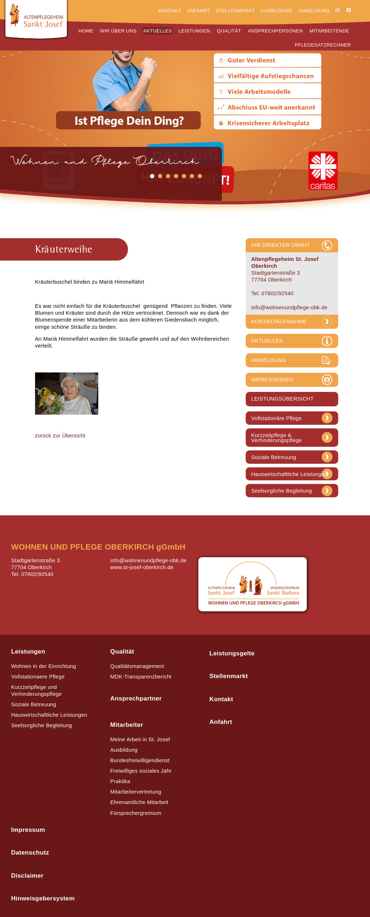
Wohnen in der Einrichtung (43, 666)
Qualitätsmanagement (137, 666)
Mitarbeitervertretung (135, 792)
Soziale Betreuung (273, 457)
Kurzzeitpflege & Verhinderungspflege (276, 438)
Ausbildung (277, 10)
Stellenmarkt (235, 10)
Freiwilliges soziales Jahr (141, 771)
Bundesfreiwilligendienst (139, 760)
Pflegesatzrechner (323, 45)
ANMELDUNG (268, 360)
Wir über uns (118, 31)
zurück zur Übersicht (60, 435)
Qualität (229, 31)
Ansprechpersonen (275, 31)
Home (85, 31)
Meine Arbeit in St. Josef (140, 739)
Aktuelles (157, 31)
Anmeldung (314, 10)
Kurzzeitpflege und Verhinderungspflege (36, 690)
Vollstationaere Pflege (38, 677)
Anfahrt (198, 10)
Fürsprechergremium (135, 813)
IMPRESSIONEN (272, 380)
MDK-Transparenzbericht (141, 677)
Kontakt (169, 10)
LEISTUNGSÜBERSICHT (282, 399)
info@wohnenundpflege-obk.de (289, 307)
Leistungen (194, 31)
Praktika (120, 781)
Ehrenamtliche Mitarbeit (139, 802)
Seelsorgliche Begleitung (281, 491)
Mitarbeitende (329, 31)
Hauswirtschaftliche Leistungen (289, 474)
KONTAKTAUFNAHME (279, 321)
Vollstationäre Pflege (276, 418)
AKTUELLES (267, 341)
